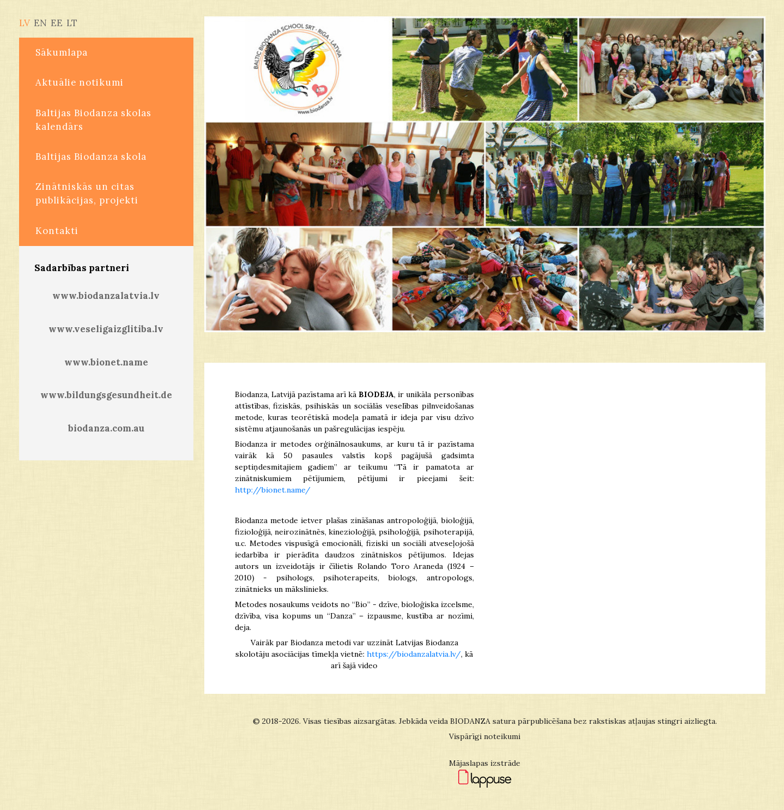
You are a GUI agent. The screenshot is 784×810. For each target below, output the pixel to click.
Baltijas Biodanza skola (91, 157)
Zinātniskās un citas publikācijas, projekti (86, 193)
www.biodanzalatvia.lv (106, 296)
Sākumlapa (61, 52)
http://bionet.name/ (273, 490)
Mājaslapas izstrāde (484, 763)
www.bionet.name (106, 362)
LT (71, 23)
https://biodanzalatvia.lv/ (414, 654)
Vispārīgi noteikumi (484, 736)
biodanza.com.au (106, 428)
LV (24, 23)
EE (57, 23)
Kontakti (56, 231)
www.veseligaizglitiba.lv (105, 329)
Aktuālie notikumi (79, 82)
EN (40, 23)
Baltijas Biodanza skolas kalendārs (93, 120)
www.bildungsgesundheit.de (106, 395)
